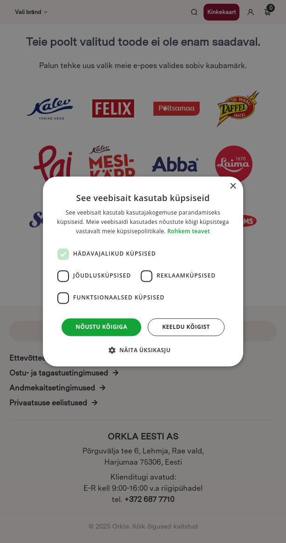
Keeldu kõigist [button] (186, 327)
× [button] (232, 186)
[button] (143, 350)
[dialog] (143, 271)
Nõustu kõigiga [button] (101, 327)
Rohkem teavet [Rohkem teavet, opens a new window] (188, 231)
